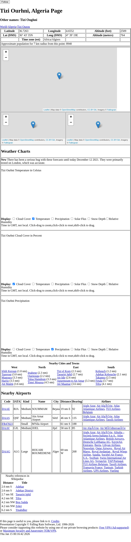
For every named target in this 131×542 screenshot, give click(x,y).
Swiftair (94, 457)
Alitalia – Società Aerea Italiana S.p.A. (103, 434)
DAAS (6, 417)
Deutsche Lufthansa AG (96, 441)
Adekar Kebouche (105, 374)
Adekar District (24, 490)
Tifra (98, 383)
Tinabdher (21, 510)
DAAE (6, 408)
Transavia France (92, 467)
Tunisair (108, 467)
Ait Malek (7, 383)
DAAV (6, 428)
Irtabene (32, 372)
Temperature (43, 218)
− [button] (6, 57)
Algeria (12, 26)
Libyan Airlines (111, 445)
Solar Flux (80, 218)
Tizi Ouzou (23, 26)
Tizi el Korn (64, 371)
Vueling (114, 470)
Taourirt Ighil (64, 374)
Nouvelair (88, 448)
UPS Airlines (101, 470)
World (3, 26)
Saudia (96, 454)
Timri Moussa (36, 382)
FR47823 (7, 423)
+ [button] (6, 52)
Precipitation (62, 218)
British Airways (115, 438)
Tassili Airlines (114, 419)
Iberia (97, 445)
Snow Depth (98, 218)
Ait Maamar (64, 383)
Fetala (98, 380)
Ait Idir (61, 377)
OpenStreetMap (69, 110)
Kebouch (100, 371)
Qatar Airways (104, 448)
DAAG (6, 451)
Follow (4, 2)
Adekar (20, 486)
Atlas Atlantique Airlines (101, 407)
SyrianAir (100, 461)
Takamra (100, 377)
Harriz (5, 380)
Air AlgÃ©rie (104, 405)
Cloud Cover (23, 218)
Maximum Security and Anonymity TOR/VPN (29, 530)
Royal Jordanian (101, 451)
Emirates (88, 445)
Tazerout (7, 374)
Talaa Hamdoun (37, 379)
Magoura (7, 377)
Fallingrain (111, 110)
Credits (55, 521)
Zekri (19, 506)
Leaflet (47, 110)
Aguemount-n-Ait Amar (70, 380)
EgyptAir (117, 441)
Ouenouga (33, 375)
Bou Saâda (22, 502)
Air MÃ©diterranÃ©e (112, 428)
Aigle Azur (89, 405)
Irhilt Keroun (9, 371)
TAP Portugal (115, 461)
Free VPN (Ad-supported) (114, 527)
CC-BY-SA (92, 110)
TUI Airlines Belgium (95, 464)
